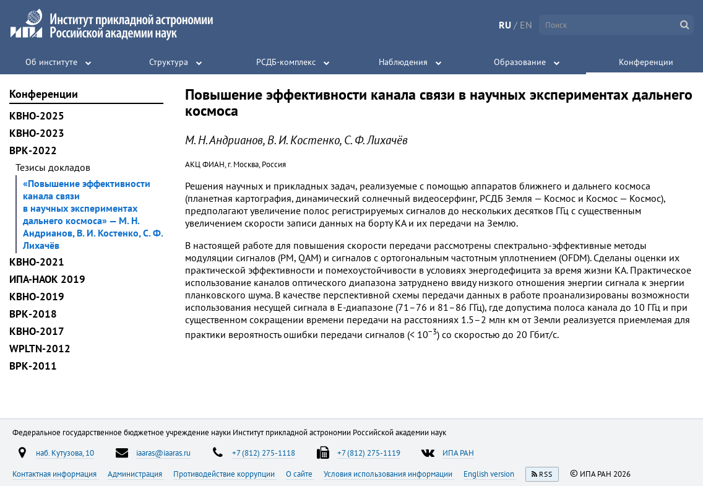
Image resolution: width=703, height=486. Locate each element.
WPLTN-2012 (40, 348)
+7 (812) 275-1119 (368, 452)
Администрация (136, 473)
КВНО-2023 (36, 133)
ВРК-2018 (33, 314)
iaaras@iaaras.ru (163, 452)
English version (490, 473)
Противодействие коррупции (225, 473)
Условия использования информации (389, 473)
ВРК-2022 (33, 150)
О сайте (300, 473)
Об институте (51, 61)
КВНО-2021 (36, 262)
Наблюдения (403, 61)
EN (526, 25)
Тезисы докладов (52, 167)
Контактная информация (55, 473)
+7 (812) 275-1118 (263, 452)
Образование (520, 61)
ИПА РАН (458, 452)
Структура (168, 61)
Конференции (646, 61)
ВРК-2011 (33, 366)
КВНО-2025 (36, 116)
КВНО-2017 (36, 331)
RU (505, 25)
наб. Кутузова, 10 (65, 452)
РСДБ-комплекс (286, 61)
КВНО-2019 (36, 296)
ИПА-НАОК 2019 (47, 279)
